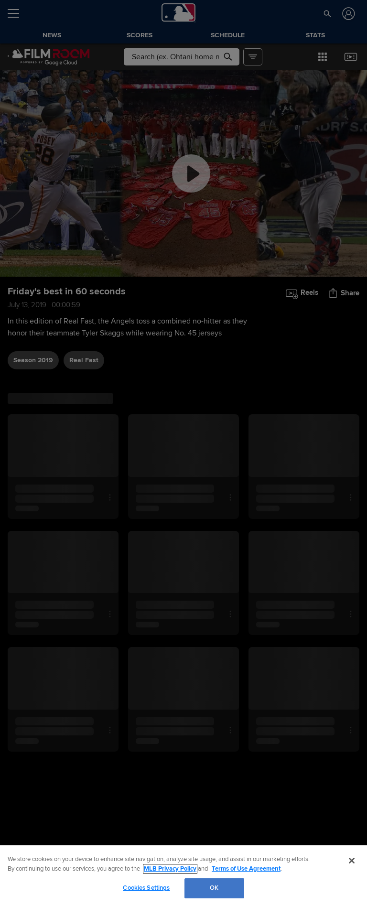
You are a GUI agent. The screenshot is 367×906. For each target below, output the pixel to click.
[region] (183, 875)
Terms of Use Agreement (246, 869)
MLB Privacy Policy (170, 869)
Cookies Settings (146, 888)
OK (214, 888)
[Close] (351, 860)
